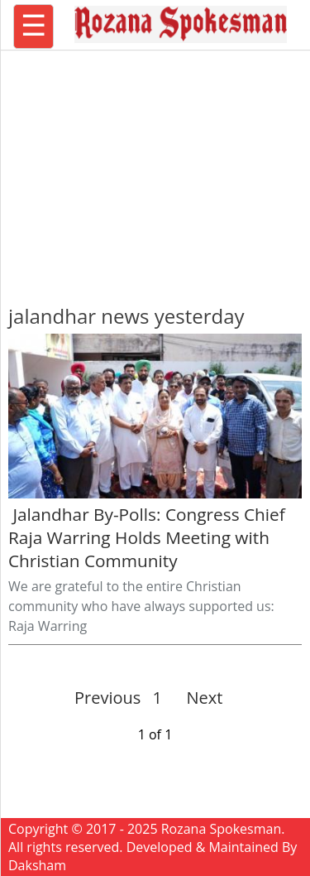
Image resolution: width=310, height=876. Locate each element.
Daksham (37, 865)
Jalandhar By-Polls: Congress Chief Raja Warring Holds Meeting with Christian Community (146, 537)
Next (198, 697)
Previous (107, 697)
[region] (155, 169)
